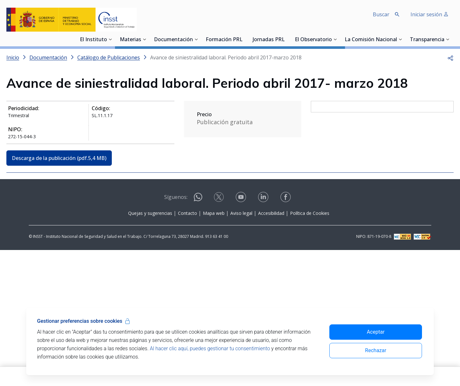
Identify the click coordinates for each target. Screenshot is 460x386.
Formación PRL (224, 40)
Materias (130, 40)
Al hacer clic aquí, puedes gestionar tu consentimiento (210, 348)
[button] (450, 57)
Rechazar (375, 350)
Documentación (173, 40)
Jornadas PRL (269, 40)
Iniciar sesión (429, 14)
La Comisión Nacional (371, 40)
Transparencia (427, 40)
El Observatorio (313, 40)
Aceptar (376, 332)
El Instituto (93, 40)
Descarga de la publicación (59, 158)
